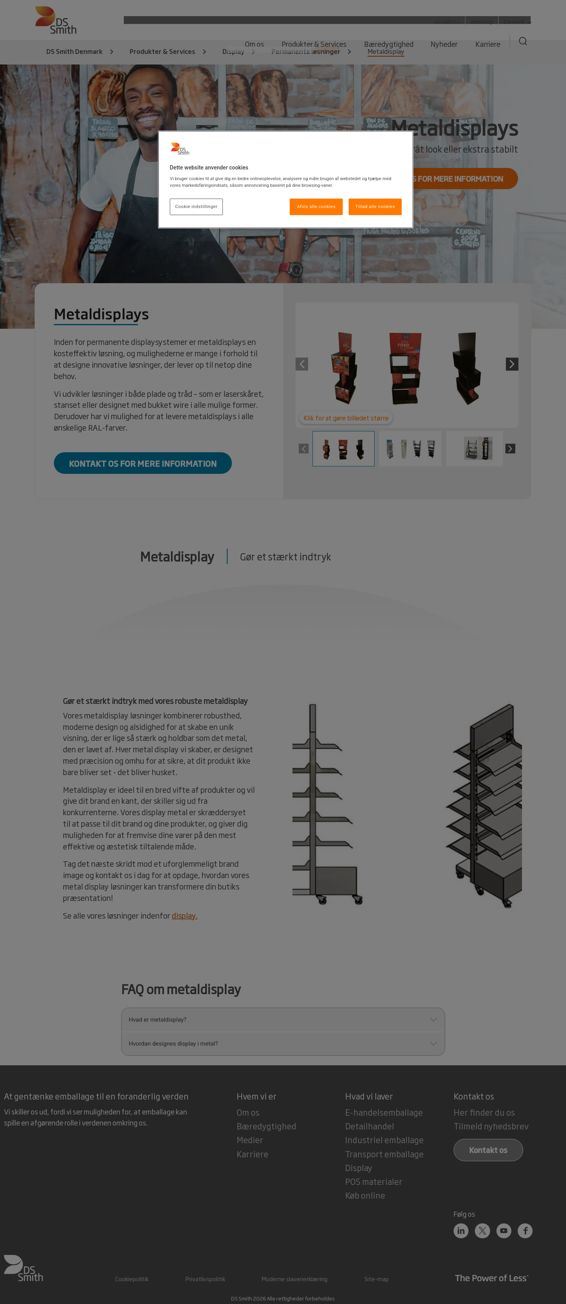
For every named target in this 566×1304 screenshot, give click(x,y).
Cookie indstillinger (196, 206)
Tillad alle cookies (375, 206)
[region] (285, 180)
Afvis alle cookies (316, 206)
